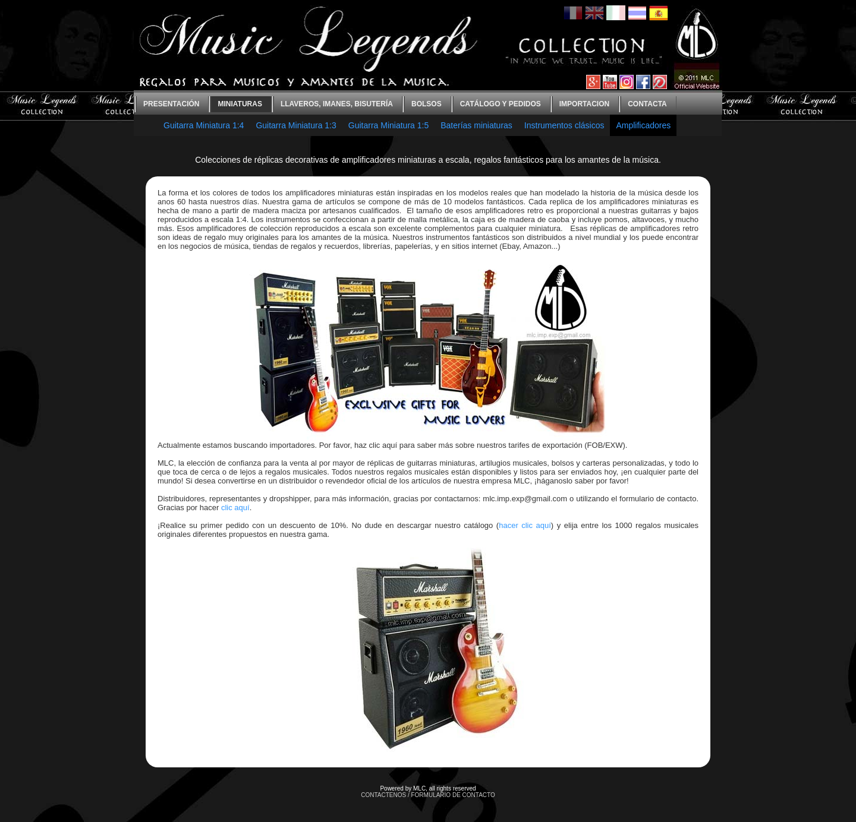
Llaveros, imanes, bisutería (337, 104)
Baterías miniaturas (476, 125)
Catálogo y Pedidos (500, 104)
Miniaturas (240, 104)
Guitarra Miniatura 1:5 (388, 125)
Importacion (584, 104)
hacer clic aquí (525, 525)
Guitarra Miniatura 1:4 (203, 125)
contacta (647, 104)
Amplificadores (643, 125)
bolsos (426, 104)
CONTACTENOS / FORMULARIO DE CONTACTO (428, 795)
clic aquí (235, 507)
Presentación (171, 104)
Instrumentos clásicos (564, 125)
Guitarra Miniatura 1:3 (296, 125)
